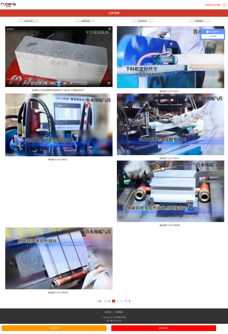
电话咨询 (54, 328)
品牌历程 (85, 21)
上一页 (107, 301)
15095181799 (212, 5)
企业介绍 (28, 21)
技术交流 (142, 21)
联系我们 (199, 21)
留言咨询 (163, 328)
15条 (99, 301)
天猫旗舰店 (119, 312)
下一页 (128, 301)
